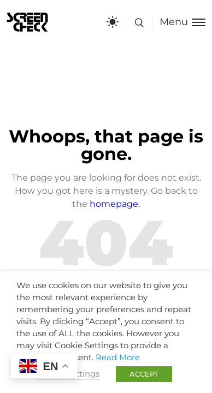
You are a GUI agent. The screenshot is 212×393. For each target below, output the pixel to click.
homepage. (115, 204)
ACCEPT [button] (143, 374)
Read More (118, 357)
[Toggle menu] (178, 22)
